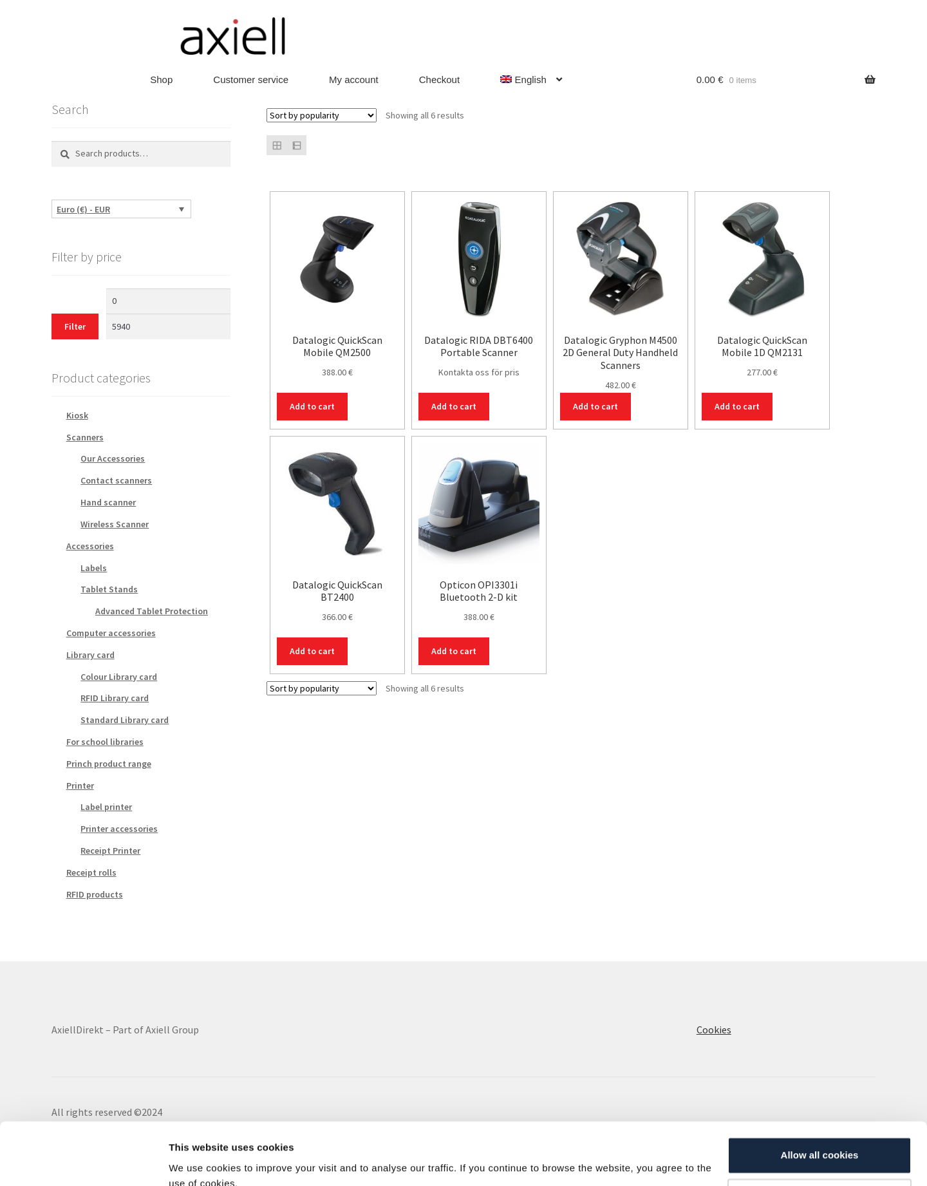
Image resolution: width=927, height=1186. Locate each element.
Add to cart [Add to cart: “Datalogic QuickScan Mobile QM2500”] (312, 406)
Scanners (85, 437)
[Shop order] (322, 115)
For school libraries (105, 742)
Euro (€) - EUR (83, 209)
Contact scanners (116, 480)
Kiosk (77, 415)
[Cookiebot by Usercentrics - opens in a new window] (83, 1161)
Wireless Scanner (114, 524)
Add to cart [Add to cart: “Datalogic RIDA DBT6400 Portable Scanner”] (453, 406)
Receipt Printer (110, 850)
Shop (161, 79)
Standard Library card (124, 720)
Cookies (714, 1029)
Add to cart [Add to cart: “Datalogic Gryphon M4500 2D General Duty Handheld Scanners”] (595, 406)
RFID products (94, 894)
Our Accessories (112, 458)
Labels (93, 568)
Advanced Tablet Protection (151, 611)
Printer (80, 785)
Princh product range (108, 763)
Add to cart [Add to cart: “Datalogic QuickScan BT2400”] (312, 651)
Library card (90, 655)
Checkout (439, 79)
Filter (75, 326)
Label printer (106, 807)
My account (354, 79)
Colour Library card (118, 676)
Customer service (250, 79)
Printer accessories (119, 828)
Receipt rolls (91, 872)
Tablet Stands (109, 589)
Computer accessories (111, 633)
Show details (199, 1160)
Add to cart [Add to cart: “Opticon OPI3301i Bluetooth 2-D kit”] (453, 651)
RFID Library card (114, 698)
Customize (820, 1139)
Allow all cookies (820, 1096)
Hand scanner (108, 502)
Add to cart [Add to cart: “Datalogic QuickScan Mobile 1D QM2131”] (737, 406)
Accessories (90, 546)
